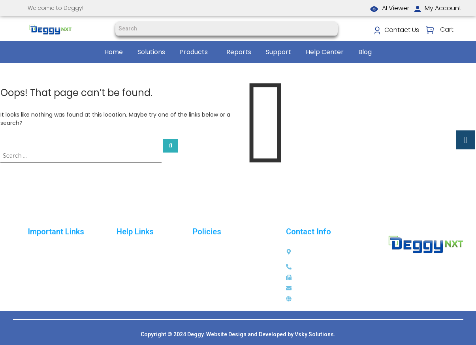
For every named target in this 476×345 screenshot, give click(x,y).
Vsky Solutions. (315, 334)
